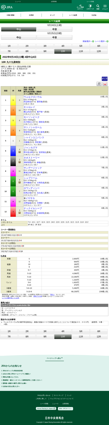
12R (99, 51)
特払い (52, 294)
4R (62, 46)
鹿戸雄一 (40, 112)
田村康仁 (38, 142)
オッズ (104, 79)
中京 (54, 29)
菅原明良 (27, 132)
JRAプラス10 (37, 296)
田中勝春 (27, 183)
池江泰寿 (40, 132)
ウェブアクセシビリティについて (62, 398)
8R (27, 51)
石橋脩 (26, 142)
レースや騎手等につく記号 (10, 298)
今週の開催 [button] (10, 15)
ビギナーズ (90, 7)
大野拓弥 (27, 213)
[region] (54, 15)
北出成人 (40, 193)
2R (27, 46)
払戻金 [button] (94, 15)
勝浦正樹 (27, 172)
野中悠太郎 (28, 152)
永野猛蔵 (27, 203)
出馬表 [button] (31, 15)
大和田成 (40, 183)
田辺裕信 (27, 102)
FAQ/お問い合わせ (43, 395)
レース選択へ (100, 41)
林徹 (39, 162)
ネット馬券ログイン (80, 7)
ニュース (18, 1)
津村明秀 (27, 162)
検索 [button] (98, 7)
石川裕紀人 (28, 122)
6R (98, 46)
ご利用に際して (41, 398)
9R (45, 51)
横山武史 (27, 112)
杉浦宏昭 (40, 213)
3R (45, 46)
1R (9, 46)
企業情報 (54, 1)
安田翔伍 (42, 152)
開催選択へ (87, 41)
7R (9, 51)
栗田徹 (39, 102)
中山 (18, 29)
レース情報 (44, 403)
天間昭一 (40, 203)
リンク (69, 395)
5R (80, 46)
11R (81, 51)
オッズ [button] (52, 15)
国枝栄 (41, 122)
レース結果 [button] (73, 15)
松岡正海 (27, 193)
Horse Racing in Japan (46, 408)
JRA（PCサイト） (65, 408)
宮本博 (39, 172)
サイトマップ (58, 395)
